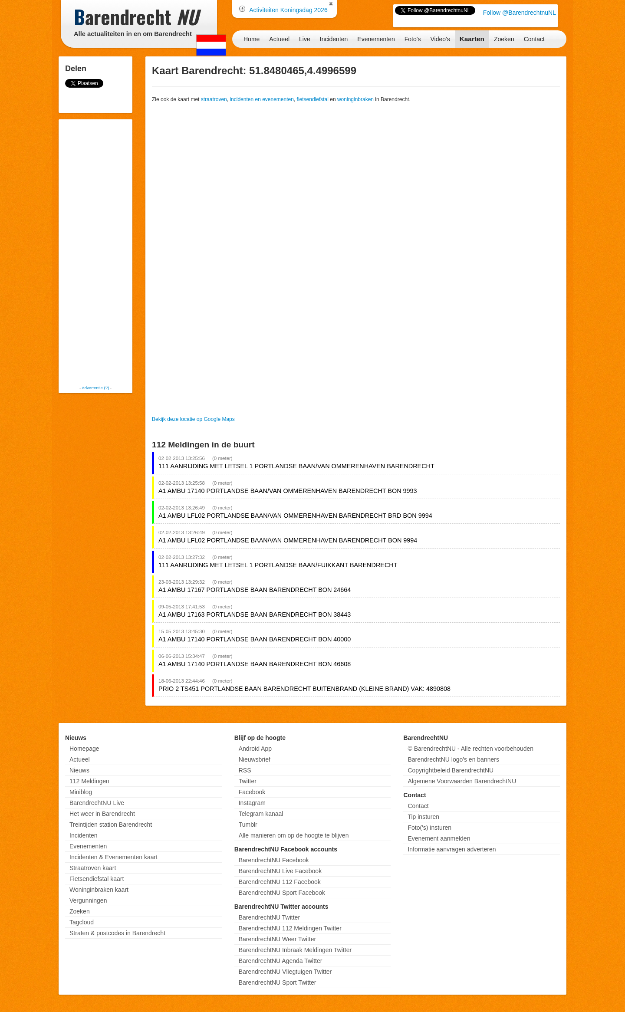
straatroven (214, 99)
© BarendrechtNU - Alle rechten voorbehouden (470, 748)
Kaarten (472, 39)
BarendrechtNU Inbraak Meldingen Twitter (295, 949)
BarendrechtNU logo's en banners (453, 759)
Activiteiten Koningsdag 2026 (288, 10)
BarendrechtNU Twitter (269, 917)
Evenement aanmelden (439, 838)
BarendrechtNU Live (96, 802)
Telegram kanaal (261, 813)
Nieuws (79, 770)
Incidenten (334, 39)
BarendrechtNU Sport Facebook (282, 892)
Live (304, 39)
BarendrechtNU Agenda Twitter (280, 960)
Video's (440, 39)
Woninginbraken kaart (98, 889)
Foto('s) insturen (429, 827)
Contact (534, 39)
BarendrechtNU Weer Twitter (277, 939)
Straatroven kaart (92, 867)
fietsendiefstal (313, 99)
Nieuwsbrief (254, 759)
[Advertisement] (95, 252)
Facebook (252, 792)
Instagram (252, 802)
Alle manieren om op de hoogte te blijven (294, 835)
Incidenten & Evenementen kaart (113, 857)
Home (251, 39)
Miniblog (80, 792)
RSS (245, 770)
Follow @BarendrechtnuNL (519, 12)
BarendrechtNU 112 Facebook (280, 881)
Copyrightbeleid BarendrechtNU (450, 770)
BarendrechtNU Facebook (274, 860)
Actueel (279, 39)
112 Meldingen (89, 781)
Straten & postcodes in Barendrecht (117, 933)
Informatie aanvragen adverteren (452, 849)
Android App (255, 748)
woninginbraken (355, 99)
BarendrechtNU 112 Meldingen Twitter (290, 928)
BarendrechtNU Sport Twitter (277, 982)
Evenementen (376, 39)
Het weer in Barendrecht (102, 813)
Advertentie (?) (95, 387)
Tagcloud (81, 922)
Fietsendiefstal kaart (96, 878)
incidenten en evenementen (261, 99)
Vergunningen (88, 900)
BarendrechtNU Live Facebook (280, 870)
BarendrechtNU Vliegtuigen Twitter (285, 971)
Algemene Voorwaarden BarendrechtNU (462, 781)
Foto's (413, 39)
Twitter (248, 781)
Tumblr (248, 824)
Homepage (84, 748)
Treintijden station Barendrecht (110, 824)
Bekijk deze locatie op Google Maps (193, 419)
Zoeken (504, 39)
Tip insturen (423, 816)
